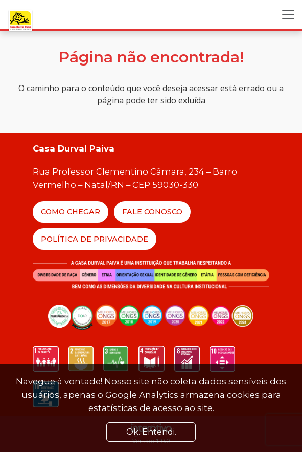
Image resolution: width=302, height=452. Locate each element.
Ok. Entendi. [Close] (151, 432)
